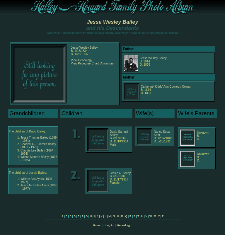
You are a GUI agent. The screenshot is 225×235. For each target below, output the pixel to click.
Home (96, 225)
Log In (109, 225)
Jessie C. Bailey (120, 173)
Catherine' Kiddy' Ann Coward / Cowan (166, 86)
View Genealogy (81, 60)
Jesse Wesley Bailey (112, 22)
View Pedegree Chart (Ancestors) (93, 63)
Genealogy (124, 225)
